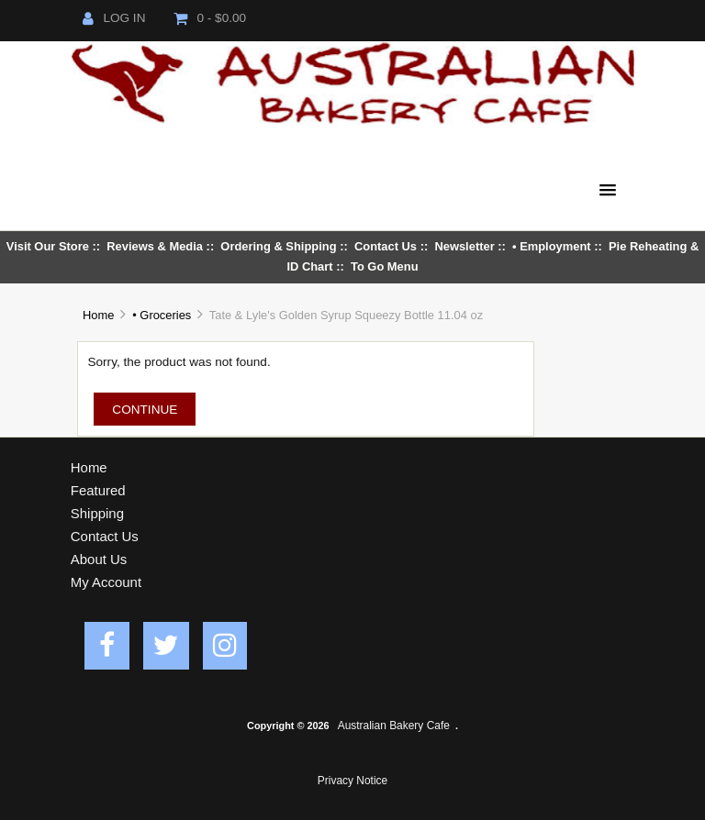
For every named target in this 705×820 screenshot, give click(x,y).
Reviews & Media (154, 246)
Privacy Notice (352, 780)
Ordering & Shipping (278, 246)
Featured (98, 490)
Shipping (97, 513)
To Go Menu (385, 266)
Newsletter (464, 246)
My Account (106, 582)
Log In (114, 18)
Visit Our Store (47, 246)
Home (98, 315)
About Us (99, 559)
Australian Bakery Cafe (394, 725)
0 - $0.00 (209, 18)
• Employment (551, 246)
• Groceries (161, 315)
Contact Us (385, 246)
